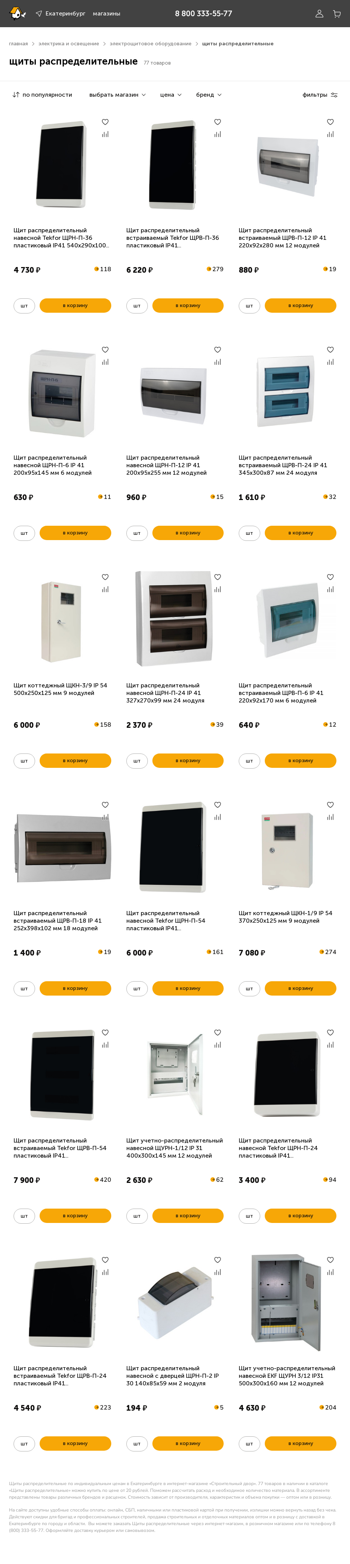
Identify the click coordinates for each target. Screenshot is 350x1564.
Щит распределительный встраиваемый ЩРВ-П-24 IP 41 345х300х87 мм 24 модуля (283, 465)
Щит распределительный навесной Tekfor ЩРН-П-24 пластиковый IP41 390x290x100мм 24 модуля (279, 1152)
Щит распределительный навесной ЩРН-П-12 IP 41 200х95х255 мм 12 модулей (166, 465)
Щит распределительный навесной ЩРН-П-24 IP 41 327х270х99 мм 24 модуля (165, 693)
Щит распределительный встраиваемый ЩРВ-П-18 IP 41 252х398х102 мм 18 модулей (58, 920)
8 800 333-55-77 (203, 13)
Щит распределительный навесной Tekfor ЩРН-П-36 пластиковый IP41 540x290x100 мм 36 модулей (60, 241)
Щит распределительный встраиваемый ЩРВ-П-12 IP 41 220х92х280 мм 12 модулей (283, 238)
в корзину (75, 305)
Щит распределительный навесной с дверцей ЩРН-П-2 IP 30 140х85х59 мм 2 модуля (172, 1376)
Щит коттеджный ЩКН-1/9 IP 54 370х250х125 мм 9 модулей (286, 916)
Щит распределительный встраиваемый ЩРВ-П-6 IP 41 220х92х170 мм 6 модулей (281, 693)
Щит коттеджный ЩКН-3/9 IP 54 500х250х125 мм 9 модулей (60, 689)
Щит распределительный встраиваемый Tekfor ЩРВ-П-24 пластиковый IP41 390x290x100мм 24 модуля (60, 1379)
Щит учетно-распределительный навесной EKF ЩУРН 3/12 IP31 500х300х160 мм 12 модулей (287, 1376)
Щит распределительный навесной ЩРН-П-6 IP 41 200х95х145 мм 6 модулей (53, 465)
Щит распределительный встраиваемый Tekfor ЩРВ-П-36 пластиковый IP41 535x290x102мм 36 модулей (172, 241)
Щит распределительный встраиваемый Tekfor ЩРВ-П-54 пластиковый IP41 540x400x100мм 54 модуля (60, 1152)
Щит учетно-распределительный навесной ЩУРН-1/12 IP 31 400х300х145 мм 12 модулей (174, 1148)
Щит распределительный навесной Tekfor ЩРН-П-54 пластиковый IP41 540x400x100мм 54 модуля (167, 924)
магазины (106, 13)
